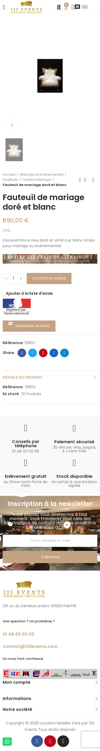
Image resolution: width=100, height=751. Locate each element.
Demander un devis (29, 325)
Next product (93, 179)
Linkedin (54, 353)
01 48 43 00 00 (18, 634)
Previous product (80, 179)
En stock (11, 393)
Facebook (22, 353)
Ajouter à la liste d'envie (29, 293)
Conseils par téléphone (25, 443)
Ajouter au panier (49, 278)
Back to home (86, 179)
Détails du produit (22, 377)
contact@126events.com (30, 646)
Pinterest (43, 353)
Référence (13, 387)
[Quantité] (13, 278)
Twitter (33, 353)
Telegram (65, 353)
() (81, 7)
